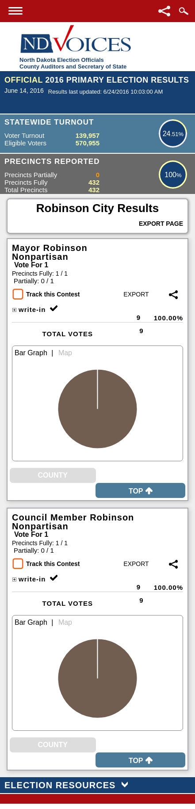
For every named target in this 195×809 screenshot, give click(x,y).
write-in (29, 309)
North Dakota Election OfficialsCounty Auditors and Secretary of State (72, 63)
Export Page (161, 223)
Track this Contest (53, 294)
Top (141, 491)
